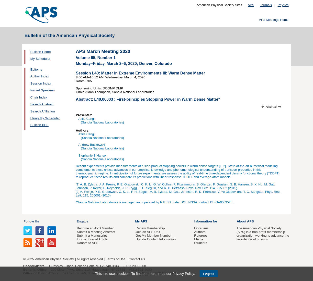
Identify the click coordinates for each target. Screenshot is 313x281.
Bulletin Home (40, 52)
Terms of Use (115, 259)
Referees (201, 235)
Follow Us (31, 221)
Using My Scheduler (45, 118)
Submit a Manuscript (92, 235)
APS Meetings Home (274, 20)
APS (251, 5)
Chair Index (38, 97)
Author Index (39, 76)
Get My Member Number (153, 235)
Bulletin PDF (39, 125)
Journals (266, 5)
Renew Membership (150, 228)
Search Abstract (42, 104)
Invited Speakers (42, 90)
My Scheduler (40, 59)
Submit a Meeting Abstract (96, 232)
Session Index (40, 83)
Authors (199, 232)
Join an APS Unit (147, 232)
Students (200, 243)
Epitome (36, 69)
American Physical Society (54, 259)
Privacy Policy (183, 274)
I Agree (208, 274)
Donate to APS (87, 243)
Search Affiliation (42, 111)
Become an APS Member (95, 228)
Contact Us (137, 259)
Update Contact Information (155, 239)
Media (198, 239)
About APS (245, 221)
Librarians (201, 228)
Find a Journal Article (92, 239)
